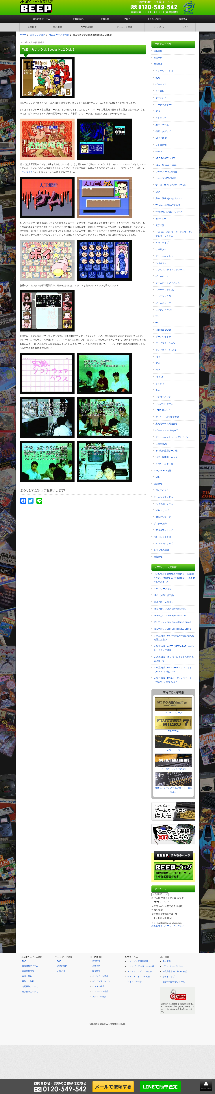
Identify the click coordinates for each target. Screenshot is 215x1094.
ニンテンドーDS (163, 309)
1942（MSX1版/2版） (164, 595)
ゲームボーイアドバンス (167, 283)
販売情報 (158, 483)
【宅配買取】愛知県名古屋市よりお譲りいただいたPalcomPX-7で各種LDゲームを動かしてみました (174, 578)
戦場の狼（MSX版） (164, 602)
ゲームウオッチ (163, 336)
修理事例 (158, 57)
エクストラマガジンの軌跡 (139, 971)
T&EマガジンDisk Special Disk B (170, 615)
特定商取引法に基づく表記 (175, 971)
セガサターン (162, 249)
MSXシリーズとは (163, 588)
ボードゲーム (162, 125)
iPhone (158, 151)
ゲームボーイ (162, 276)
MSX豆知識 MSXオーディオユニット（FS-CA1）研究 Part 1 (173, 669)
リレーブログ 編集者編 (137, 961)
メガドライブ (162, 242)
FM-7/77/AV (173, 724)
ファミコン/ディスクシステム (170, 269)
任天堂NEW (161, 444)
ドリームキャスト (164, 256)
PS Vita (159, 376)
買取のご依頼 (28, 981)
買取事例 (158, 64)
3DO (157, 78)
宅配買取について (30, 986)
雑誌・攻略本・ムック (166, 457)
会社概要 (183, 19)
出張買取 (158, 51)
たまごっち (160, 118)
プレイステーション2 (166, 350)
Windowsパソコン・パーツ (168, 212)
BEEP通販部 (87, 27)
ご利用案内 (62, 966)
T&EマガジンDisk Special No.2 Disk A (172, 622)
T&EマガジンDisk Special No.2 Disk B (172, 629)
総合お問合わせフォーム (174, 982)
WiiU (157, 323)
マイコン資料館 (134, 982)
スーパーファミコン (165, 289)
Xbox (157, 390)
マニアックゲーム (164, 403)
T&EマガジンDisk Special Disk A (170, 608)
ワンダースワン (163, 397)
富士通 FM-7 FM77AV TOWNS (170, 185)
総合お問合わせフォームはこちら (167, 926)
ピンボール (159, 27)
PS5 (157, 111)
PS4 (157, 363)
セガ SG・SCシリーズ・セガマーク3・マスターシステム (174, 234)
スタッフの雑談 (161, 550)
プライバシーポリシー (173, 966)
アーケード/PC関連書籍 (167, 417)
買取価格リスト (29, 971)
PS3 (157, 357)
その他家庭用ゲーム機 (166, 450)
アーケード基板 (124, 27)
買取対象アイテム (41, 19)
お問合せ (61, 971)
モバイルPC (161, 218)
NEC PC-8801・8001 (166, 158)
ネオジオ (159, 383)
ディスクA (27, 172)
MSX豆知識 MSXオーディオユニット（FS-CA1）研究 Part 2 (173, 680)
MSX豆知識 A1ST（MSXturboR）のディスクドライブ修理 (174, 648)
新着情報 (158, 556)
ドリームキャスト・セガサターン (171, 437)
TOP (24, 961)
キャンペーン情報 (162, 470)
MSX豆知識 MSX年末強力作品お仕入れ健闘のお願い (174, 637)
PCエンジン (161, 262)
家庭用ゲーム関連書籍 (166, 423)
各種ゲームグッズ (164, 464)
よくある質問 (154, 19)
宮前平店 (57, 27)
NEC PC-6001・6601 (166, 165)
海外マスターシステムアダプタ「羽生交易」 (173, 782)
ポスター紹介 (160, 523)
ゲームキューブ (163, 303)
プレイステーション (165, 343)
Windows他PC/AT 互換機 (167, 205)
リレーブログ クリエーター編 (140, 966)
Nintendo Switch (163, 330)
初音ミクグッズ (163, 131)
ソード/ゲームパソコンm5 (173, 762)
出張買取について (30, 991)
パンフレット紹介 (162, 537)
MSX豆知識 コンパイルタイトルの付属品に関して (174, 659)
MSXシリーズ (162, 510)
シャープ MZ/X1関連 (165, 178)
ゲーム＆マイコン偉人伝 (138, 976)
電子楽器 (159, 225)
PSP (157, 370)
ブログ (127, 19)
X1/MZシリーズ (163, 517)
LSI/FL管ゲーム (163, 410)
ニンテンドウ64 (163, 296)
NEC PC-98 (161, 138)
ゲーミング (160, 98)
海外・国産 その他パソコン (168, 198)
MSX (157, 192)
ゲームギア (160, 84)
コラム (185, 27)
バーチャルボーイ (164, 104)
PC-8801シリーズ (164, 503)
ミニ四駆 (159, 91)
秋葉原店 (32, 27)
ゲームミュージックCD (166, 430)
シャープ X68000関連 (166, 171)
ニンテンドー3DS (164, 71)
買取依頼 (105, 19)
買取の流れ (78, 19)
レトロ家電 (160, 145)
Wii (157, 316)
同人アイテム (162, 490)
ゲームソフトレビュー (165, 497)
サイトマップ (169, 976)
